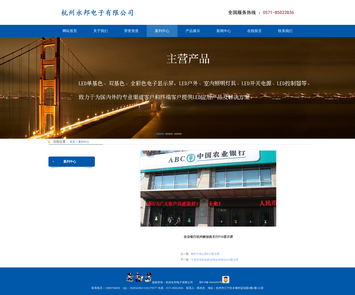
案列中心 (162, 31)
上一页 (184, 253)
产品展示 (193, 31)
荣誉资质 (131, 31)
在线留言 (254, 31)
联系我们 (285, 31)
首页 (72, 141)
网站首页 (69, 31)
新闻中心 (223, 31)
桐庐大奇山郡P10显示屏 (205, 253)
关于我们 (100, 31)
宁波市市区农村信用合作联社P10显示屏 (215, 259)
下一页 (184, 259)
